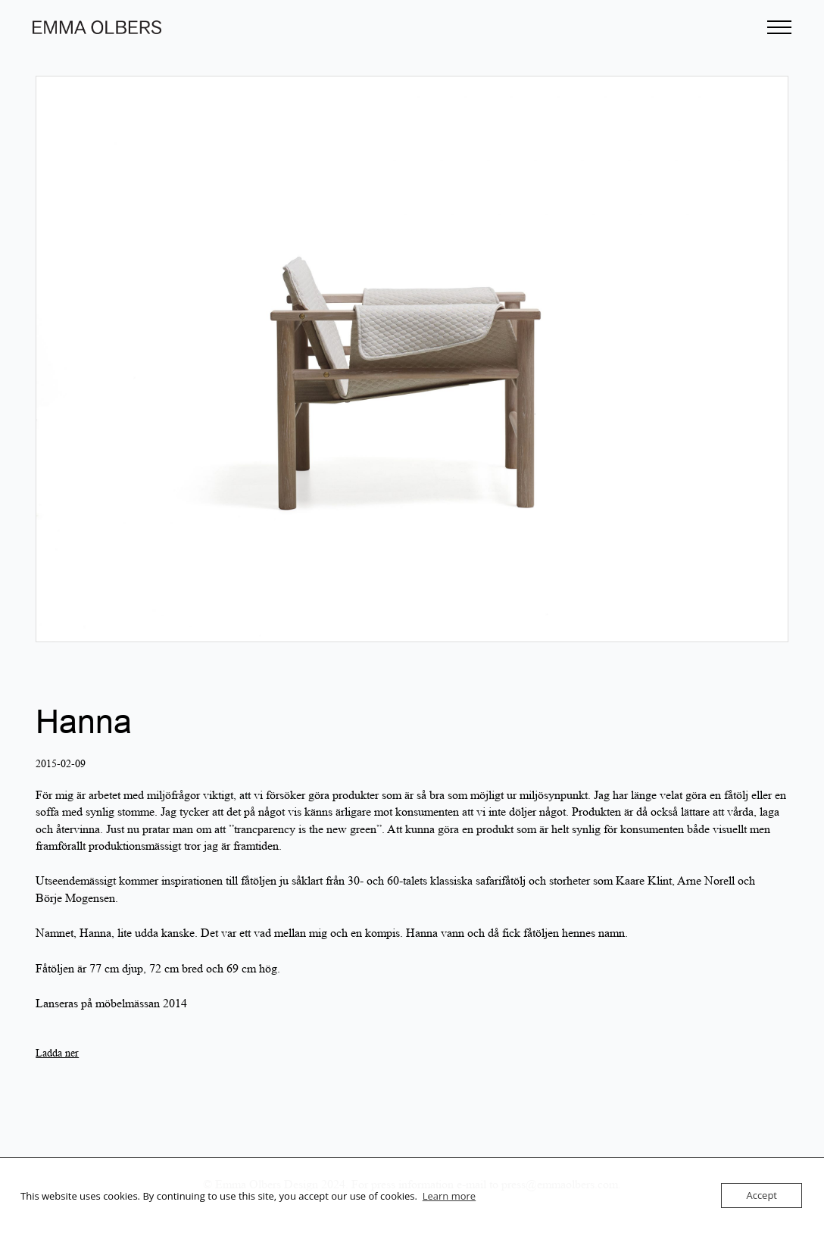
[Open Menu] (779, 27)
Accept (761, 1195)
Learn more (449, 1196)
